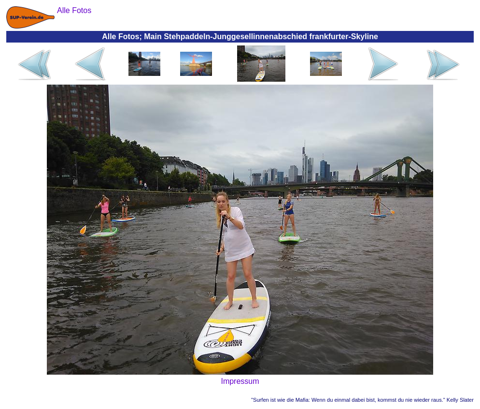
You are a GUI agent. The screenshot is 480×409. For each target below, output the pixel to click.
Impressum (240, 381)
